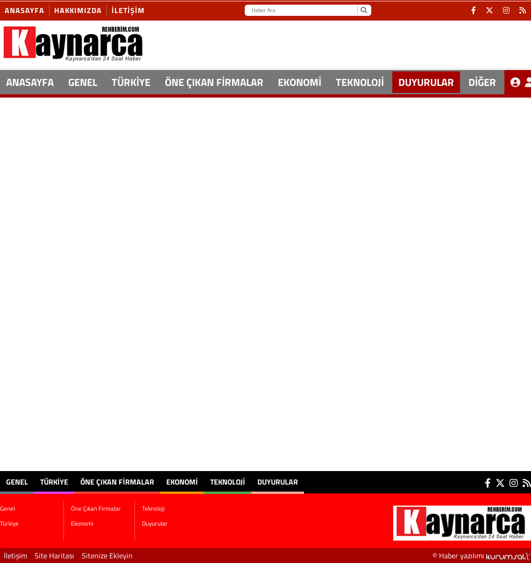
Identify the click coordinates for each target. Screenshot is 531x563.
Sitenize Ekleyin (107, 555)
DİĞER (482, 82)
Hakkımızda (78, 10)
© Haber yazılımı (481, 555)
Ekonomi (299, 82)
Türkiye (131, 82)
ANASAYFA (30, 82)
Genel (82, 82)
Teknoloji (360, 82)
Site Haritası (54, 555)
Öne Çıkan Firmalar (214, 82)
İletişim (128, 10)
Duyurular (426, 82)
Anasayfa (24, 10)
